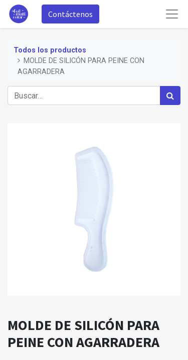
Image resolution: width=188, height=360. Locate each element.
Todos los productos (50, 50)
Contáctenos (70, 14)
